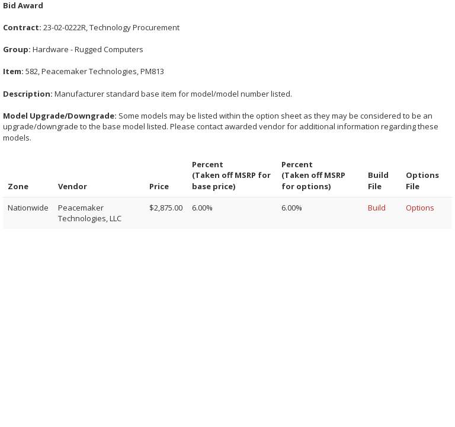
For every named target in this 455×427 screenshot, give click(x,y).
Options (420, 207)
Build (377, 207)
